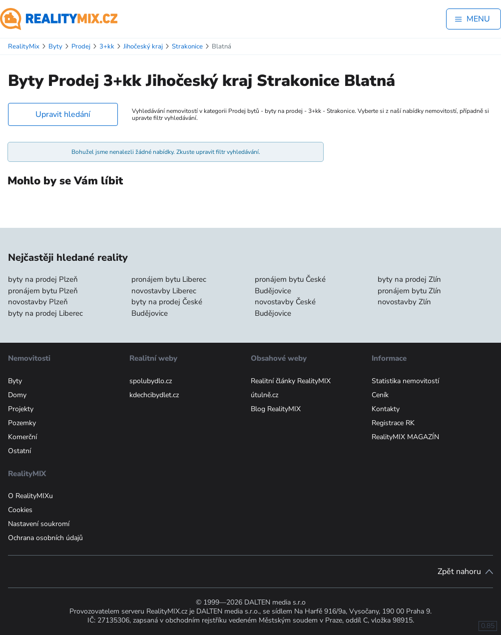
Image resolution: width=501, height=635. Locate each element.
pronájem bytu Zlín (409, 291)
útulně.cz (264, 395)
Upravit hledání (62, 114)
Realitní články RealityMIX (291, 381)
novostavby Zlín (404, 302)
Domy (17, 395)
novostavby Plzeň (38, 302)
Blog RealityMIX (276, 409)
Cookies (20, 510)
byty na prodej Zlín (409, 279)
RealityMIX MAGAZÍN (405, 437)
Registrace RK (393, 423)
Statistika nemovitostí (405, 381)
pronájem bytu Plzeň (43, 291)
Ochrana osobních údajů (45, 538)
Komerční (22, 437)
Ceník (380, 395)
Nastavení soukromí (38, 524)
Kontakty (386, 409)
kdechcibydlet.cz (154, 395)
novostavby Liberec (163, 291)
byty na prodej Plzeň (43, 279)
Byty (15, 381)
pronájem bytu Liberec (168, 279)
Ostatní (19, 451)
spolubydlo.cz (150, 381)
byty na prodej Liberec (45, 313)
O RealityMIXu (30, 496)
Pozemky (22, 423)
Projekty (20, 409)
